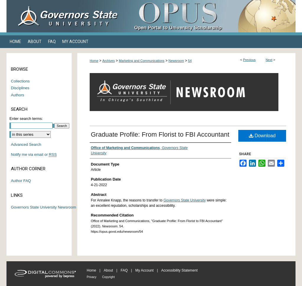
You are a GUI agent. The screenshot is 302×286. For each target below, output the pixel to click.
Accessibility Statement (179, 270)
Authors (17, 95)
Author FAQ (21, 180)
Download (262, 135)
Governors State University (184, 200)
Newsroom (176, 60)
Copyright (108, 277)
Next (269, 60)
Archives (108, 60)
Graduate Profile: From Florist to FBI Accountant (160, 134)
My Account (144, 270)
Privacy (91, 277)
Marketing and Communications (142, 60)
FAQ (124, 270)
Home (94, 60)
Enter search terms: (26, 118)
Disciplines (20, 88)
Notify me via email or (34, 154)
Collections (20, 81)
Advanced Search (26, 144)
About (108, 270)
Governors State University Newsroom (43, 207)
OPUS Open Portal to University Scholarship (210, 16)
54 (190, 60)
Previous (249, 60)
